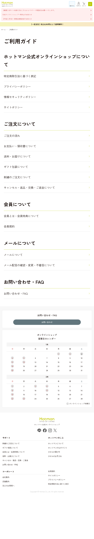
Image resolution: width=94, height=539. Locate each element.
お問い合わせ (47, 365)
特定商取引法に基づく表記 (25, 77)
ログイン (78, 6)
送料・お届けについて (21, 175)
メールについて (16, 290)
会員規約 (11, 259)
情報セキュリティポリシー (25, 103)
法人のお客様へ (8, 529)
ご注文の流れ (14, 148)
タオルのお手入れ (55, 500)
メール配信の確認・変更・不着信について (37, 304)
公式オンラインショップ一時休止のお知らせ (17, 14)
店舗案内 (5, 525)
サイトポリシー (16, 117)
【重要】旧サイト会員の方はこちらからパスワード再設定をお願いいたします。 (28, 10)
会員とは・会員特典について (27, 246)
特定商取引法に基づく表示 (58, 527)
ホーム (3, 30)
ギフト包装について (20, 188)
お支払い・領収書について (25, 161)
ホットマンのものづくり (57, 491)
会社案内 (5, 521)
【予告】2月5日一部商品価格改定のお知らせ (17, 19)
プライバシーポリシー (21, 90)
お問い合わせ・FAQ (19, 335)
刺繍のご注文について (21, 201)
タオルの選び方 (54, 495)
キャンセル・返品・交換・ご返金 (15, 504)
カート (84, 6)
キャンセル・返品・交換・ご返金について (37, 215)
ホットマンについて (56, 487)
